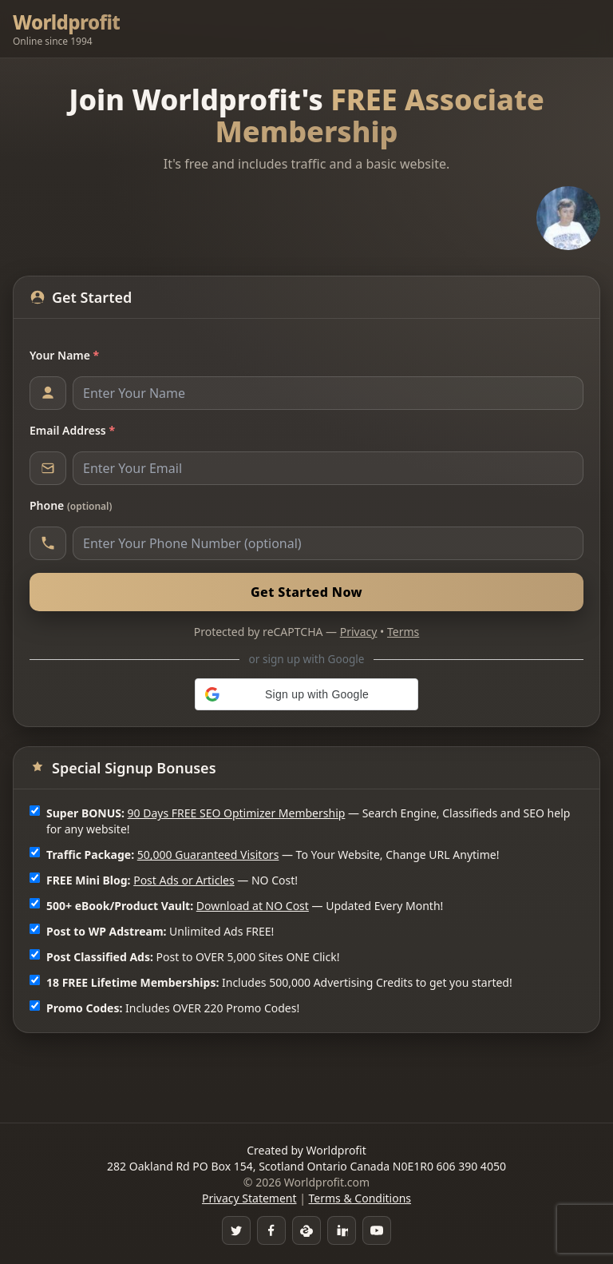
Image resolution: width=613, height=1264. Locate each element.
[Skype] (306, 1230)
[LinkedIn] (341, 1230)
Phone (71, 505)
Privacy (359, 631)
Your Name (64, 355)
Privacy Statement (249, 1198)
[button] (306, 694)
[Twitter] (236, 1230)
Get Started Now (306, 592)
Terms (403, 631)
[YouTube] (376, 1230)
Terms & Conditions (360, 1198)
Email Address (72, 430)
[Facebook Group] (271, 1230)
